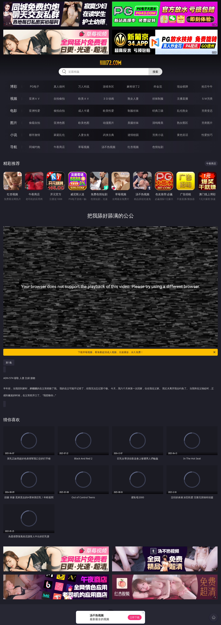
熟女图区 (182, 123)
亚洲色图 (59, 123)
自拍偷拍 (59, 98)
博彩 (13, 86)
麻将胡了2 (133, 86)
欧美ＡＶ (83, 98)
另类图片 (207, 123)
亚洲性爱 (34, 111)
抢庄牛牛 (207, 86)
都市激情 (34, 135)
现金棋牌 (182, 86)
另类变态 (207, 111)
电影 (13, 110)
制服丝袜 (133, 111)
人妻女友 (83, 135)
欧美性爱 (108, 111)
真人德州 (59, 86)
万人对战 (83, 86)
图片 (13, 122)
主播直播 (182, 98)
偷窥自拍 (34, 123)
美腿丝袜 (133, 123)
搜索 (155, 72)
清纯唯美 (157, 123)
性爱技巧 (207, 135)
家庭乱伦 (59, 135)
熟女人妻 (133, 98)
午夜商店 (59, 147)
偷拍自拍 (59, 111)
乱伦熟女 (182, 111)
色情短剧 (157, 147)
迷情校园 (133, 135)
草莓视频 (83, 147)
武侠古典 (108, 135)
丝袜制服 (157, 98)
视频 (13, 98)
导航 (13, 147)
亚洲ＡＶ (34, 98)
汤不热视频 (108, 147)
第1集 (9, 362)
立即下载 (135, 617)
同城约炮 (34, 147)
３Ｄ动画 (108, 98)
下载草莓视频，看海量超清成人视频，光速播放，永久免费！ (147, 352)
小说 (13, 134)
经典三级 (157, 111)
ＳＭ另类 (207, 98)
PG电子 (34, 86)
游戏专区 (108, 86)
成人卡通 (83, 111)
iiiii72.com (110, 62)
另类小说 (157, 135)
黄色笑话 (182, 135)
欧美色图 (83, 123)
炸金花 (158, 86)
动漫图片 (108, 123)
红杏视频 (133, 147)
